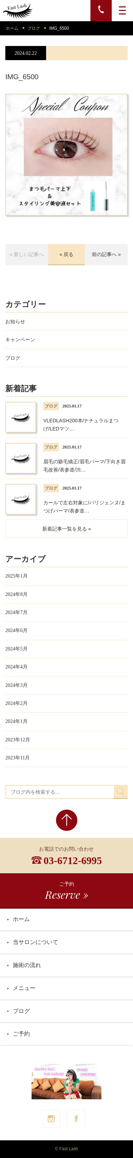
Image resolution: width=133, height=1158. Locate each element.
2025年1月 (16, 576)
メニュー (21, 988)
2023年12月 (17, 739)
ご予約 (18, 1034)
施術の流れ (24, 965)
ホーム (12, 28)
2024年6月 (16, 630)
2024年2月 (16, 703)
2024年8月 (16, 594)
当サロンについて (32, 942)
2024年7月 (16, 612)
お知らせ (15, 321)
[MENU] (122, 10)
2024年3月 (16, 685)
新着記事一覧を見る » (66, 529)
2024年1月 (16, 721)
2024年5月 (16, 649)
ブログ (33, 28)
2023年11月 (17, 757)
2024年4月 (16, 667)
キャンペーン (20, 339)
